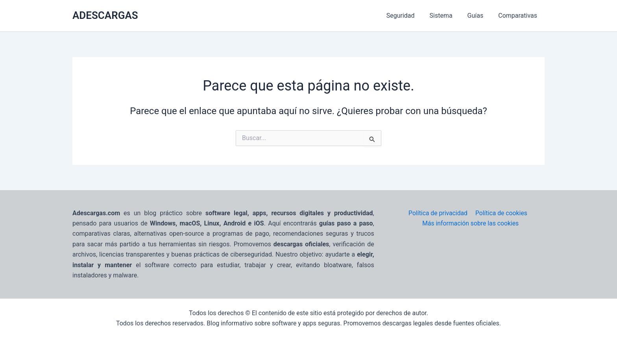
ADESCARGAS (105, 15)
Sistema (446, 15)
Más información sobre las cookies (471, 223)
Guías (479, 15)
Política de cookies (500, 213)
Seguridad (409, 15)
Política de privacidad (438, 213)
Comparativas (518, 15)
